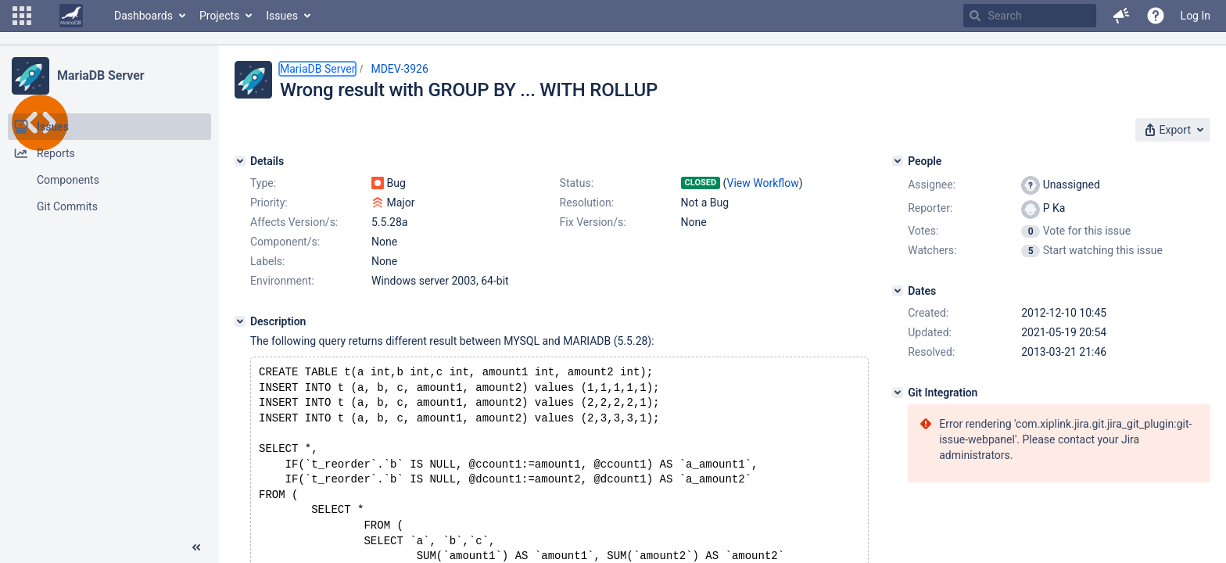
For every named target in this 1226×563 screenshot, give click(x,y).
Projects (219, 15)
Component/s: (285, 241)
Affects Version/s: (294, 222)
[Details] (240, 161)
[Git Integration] (897, 392)
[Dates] (897, 290)
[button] (22, 15)
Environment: (282, 280)
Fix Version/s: (593, 222)
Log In (1195, 15)
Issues (282, 15)
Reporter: (930, 208)
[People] (897, 161)
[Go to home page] (71, 15)
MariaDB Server (100, 75)
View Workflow (763, 183)
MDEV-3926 (399, 69)
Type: (263, 183)
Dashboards (143, 15)
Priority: (269, 202)
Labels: (267, 261)
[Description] (240, 321)
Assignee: (931, 184)
